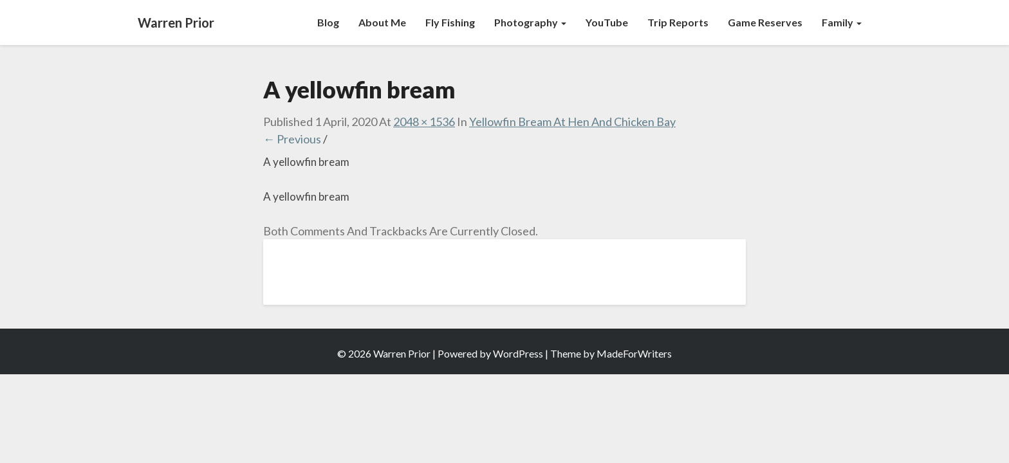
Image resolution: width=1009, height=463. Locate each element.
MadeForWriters (634, 353)
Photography (530, 22)
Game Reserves (765, 22)
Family (842, 22)
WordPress (518, 353)
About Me (382, 22)
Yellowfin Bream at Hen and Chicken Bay (572, 121)
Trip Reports (677, 22)
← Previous (292, 139)
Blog (328, 22)
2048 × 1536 (424, 121)
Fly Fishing (450, 22)
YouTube (607, 22)
